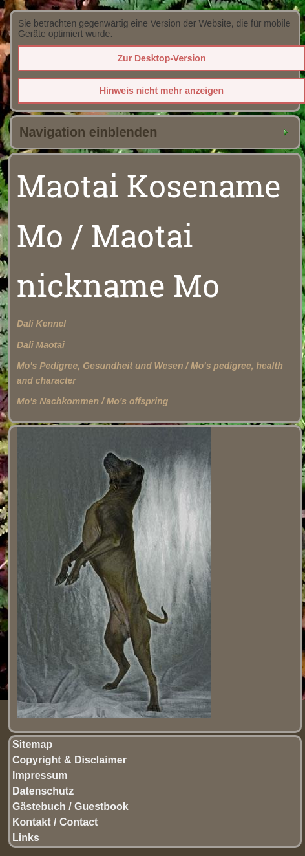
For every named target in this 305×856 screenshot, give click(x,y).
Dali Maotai (41, 345)
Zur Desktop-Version (162, 58)
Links (25, 837)
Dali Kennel (41, 323)
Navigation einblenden (88, 132)
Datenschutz (43, 790)
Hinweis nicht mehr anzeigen (162, 90)
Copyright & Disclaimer (69, 759)
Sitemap (32, 744)
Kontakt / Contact (55, 822)
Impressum (39, 775)
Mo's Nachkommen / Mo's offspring (92, 401)
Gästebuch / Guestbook (70, 806)
